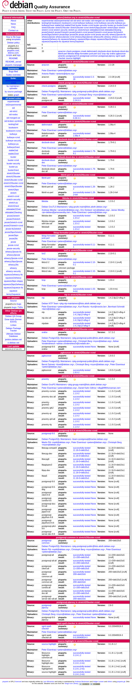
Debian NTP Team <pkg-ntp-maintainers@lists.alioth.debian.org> (71, 303)
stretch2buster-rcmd (13, 180)
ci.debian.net (13, 343)
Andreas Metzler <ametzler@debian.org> (60, 210)
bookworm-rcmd (13, 131)
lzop (104, 54)
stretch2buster (13, 173)
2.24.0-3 (77, 100)
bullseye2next (13, 147)
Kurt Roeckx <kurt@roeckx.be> (92, 307)
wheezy (13, 268)
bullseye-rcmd (13, 137)
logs (18, 55)
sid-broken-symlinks (13, 121)
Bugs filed (13, 71)
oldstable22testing (13, 212)
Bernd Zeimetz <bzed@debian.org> (58, 364)
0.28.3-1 (77, 118)
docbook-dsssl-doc (120, 51)
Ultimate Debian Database (13, 335)
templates (16, 39)
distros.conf (13, 53)
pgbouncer (121, 54)
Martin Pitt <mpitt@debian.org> (56, 442)
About (13, 21)
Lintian (13, 325)
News (13, 24)
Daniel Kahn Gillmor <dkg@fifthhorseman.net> (99, 388)
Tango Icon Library (71, 683)
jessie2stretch (13, 216)
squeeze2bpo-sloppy (13, 281)
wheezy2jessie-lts (13, 252)
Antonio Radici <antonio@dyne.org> (58, 74)
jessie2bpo (13, 235)
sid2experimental (13, 105)
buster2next (13, 170)
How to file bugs (13, 37)
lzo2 (99, 54)
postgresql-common (89, 56)
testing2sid (13, 124)
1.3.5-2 (76, 218)
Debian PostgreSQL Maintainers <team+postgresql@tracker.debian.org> (75, 439)
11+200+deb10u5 (81, 557)
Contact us (13, 30)
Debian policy (13, 43)
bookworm (13, 128)
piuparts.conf (13, 50)
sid (13, 108)
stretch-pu (13, 203)
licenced (18, 681)
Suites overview (13, 75)
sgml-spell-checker (47, 627)
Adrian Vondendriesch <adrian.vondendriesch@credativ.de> (80, 342)
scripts (9, 55)
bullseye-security (13, 141)
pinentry (61, 56)
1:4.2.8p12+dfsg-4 (81, 314)
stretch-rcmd (13, 196)
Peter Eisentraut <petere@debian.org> (59, 70)
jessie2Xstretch (13, 219)
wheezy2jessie (13, 255)
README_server (13, 62)
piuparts (5, 681)
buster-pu (13, 167)
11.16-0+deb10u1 (81, 450)
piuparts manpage (13, 65)
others (110, 681)
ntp (107, 54)
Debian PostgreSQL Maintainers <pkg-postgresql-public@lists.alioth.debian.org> (78, 91)
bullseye (13, 134)
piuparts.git (121, 681)
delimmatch (92, 51)
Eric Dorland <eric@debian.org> (95, 210)
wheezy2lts (13, 265)
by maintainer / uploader (13, 87)
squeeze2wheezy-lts (13, 275)
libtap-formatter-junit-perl (86, 54)
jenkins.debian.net (13, 339)
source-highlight (73, 58)
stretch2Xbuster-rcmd (13, 82)
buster (13, 157)
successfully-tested (81, 77)
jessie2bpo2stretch (13, 232)
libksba (71, 54)
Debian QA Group (13, 316)
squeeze (13, 291)
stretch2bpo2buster (13, 186)
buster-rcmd (13, 160)
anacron (62, 51)
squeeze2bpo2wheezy (13, 284)
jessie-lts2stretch (13, 229)
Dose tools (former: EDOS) (13, 320)
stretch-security (13, 199)
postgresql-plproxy (106, 56)
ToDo (20, 307)
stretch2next (13, 206)
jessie (13, 242)
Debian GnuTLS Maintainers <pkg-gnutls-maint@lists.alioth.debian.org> (74, 207)
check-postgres (73, 51)
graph (16, 95)
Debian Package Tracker (13, 329)
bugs (19, 304)
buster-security (13, 163)
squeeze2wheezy (13, 278)
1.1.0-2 (76, 393)
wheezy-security (13, 271)
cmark (83, 51)
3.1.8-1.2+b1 (79, 663)
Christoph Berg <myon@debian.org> (95, 95)
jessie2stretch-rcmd (13, 222)
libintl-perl (62, 54)
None (93, 347)
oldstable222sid (13, 209)
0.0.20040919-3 (80, 637)
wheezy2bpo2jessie (13, 261)
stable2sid (13, 150)
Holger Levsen (98, 681)
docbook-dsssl (104, 51)
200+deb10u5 (79, 574)
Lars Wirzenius (48, 681)
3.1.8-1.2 (77, 655)
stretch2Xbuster (13, 176)
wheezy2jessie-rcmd (13, 258)
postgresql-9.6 (72, 56)
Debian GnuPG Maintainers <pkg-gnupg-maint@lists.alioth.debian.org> (74, 384)
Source (13, 301)
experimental (13, 101)
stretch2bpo (13, 190)
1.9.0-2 (76, 372)
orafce (112, 54)
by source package (13, 91)
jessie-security (13, 248)
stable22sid (13, 154)
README (13, 58)
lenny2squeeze (13, 294)
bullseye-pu (13, 144)
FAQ (13, 27)
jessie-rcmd (13, 245)
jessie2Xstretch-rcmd (13, 225)
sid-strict (13, 111)
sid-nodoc (13, 114)
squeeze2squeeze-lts (13, 288)
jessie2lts (13, 238)
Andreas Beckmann (82, 681)
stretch (13, 193)
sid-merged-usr (13, 118)
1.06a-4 (76, 136)
